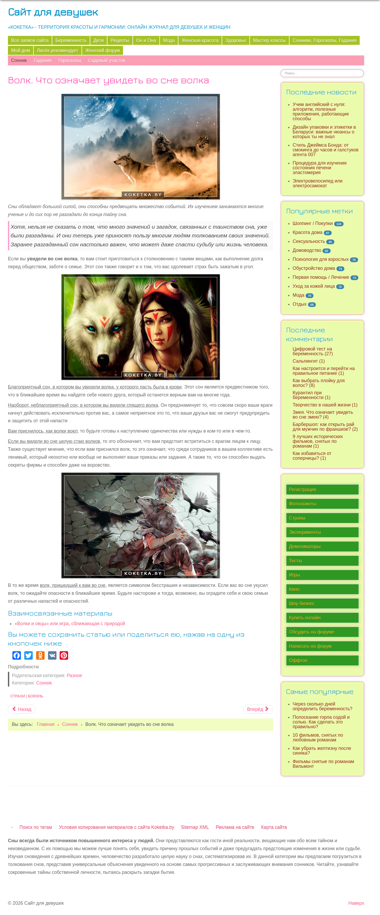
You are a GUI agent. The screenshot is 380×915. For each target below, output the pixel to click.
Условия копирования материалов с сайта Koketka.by (116, 827)
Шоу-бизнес (302, 603)
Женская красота (200, 40)
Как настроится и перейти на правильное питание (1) (324, 371)
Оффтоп (298, 660)
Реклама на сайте (235, 827)
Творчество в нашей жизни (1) (325, 405)
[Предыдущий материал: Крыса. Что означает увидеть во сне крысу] (21, 709)
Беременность (71, 40)
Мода (169, 40)
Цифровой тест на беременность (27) (313, 351)
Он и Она (146, 40)
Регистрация (302, 489)
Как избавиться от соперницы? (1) (312, 456)
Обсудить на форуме (311, 632)
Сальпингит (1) (309, 361)
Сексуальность (309, 241)
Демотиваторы (305, 546)
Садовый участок (106, 60)
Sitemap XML (195, 827)
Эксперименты (305, 532)
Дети (98, 40)
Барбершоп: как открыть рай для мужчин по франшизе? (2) (325, 427)
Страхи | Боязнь (26, 696)
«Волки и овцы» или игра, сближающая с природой (70, 623)
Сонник (19, 60)
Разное (74, 675)
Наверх (356, 903)
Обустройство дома (314, 268)
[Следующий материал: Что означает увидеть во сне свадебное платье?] (258, 709)
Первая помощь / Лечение (321, 277)
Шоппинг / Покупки (313, 223)
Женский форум (102, 50)
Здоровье (235, 40)
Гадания (42, 60)
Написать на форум (310, 646)
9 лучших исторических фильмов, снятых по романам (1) (318, 441)
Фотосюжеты (302, 503)
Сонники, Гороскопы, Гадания (325, 40)
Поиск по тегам (36, 827)
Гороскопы (69, 60)
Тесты (295, 560)
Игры (294, 575)
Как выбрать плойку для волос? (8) (319, 383)
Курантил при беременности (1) (311, 395)
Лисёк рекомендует (58, 50)
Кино (294, 589)
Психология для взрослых (321, 259)
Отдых (300, 304)
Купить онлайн (305, 617)
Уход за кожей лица (314, 286)
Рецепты (120, 40)
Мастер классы (269, 40)
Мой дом (20, 50)
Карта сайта (274, 827)
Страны (297, 518)
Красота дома (307, 232)
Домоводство (307, 250)
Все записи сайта (30, 40)
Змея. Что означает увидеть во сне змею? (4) (323, 415)
